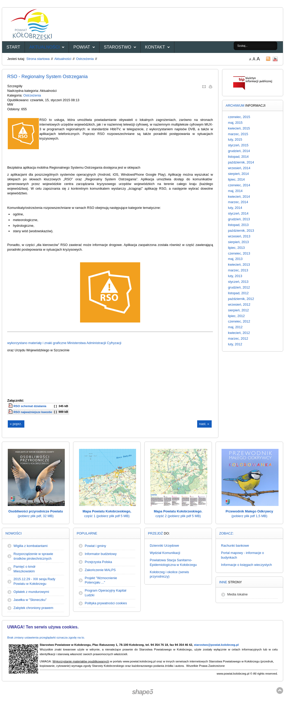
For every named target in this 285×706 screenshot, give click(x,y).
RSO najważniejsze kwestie (32, 412)
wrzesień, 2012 (239, 304)
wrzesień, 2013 (239, 236)
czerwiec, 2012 (239, 321)
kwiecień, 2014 (239, 196)
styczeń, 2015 (238, 145)
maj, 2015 (235, 123)
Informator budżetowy (101, 554)
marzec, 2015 (238, 134)
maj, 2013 (235, 259)
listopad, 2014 (238, 157)
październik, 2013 (241, 230)
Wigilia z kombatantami (30, 546)
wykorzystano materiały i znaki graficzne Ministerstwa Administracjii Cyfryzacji (64, 343)
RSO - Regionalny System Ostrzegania (47, 76)
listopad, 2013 (238, 225)
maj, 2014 (235, 191)
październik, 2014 (241, 162)
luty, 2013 (235, 276)
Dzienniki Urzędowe (164, 545)
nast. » (204, 424)
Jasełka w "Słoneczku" (30, 600)
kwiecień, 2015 (239, 128)
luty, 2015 (235, 139)
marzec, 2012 (238, 338)
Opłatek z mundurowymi (31, 592)
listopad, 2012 (238, 293)
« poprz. (16, 424)
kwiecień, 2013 (239, 264)
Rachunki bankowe (235, 545)
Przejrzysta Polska (98, 562)
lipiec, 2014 (236, 179)
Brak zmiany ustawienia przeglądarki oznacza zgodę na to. (46, 637)
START (13, 47)
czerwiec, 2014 (239, 185)
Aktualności (44, 47)
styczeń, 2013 (238, 282)
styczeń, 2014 (238, 213)
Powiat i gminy (95, 546)
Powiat (81, 47)
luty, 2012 (235, 344)
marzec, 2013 (238, 270)
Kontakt (155, 47)
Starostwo (117, 47)
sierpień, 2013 (238, 242)
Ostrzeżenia (85, 59)
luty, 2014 (235, 208)
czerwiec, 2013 (239, 253)
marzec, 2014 (238, 202)
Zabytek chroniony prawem (33, 608)
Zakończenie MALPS (100, 570)
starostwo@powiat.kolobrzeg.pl (216, 644)
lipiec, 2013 (236, 248)
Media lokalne (237, 594)
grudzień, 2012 (239, 287)
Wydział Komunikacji (165, 553)
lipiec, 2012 (236, 316)
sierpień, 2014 (238, 174)
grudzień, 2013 (239, 219)
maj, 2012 (235, 327)
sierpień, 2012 (238, 310)
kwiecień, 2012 (239, 333)
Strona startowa (38, 59)
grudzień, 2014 (239, 151)
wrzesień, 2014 (239, 168)
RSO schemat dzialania (29, 406)
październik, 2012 (241, 299)
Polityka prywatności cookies (106, 603)
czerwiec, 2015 (239, 117)
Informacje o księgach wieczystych (246, 565)
